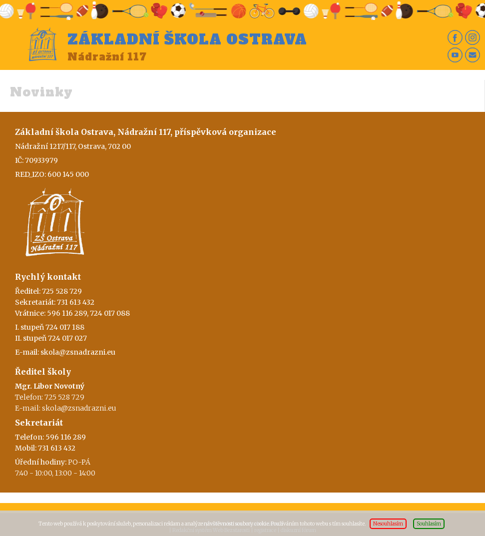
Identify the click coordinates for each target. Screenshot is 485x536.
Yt (455, 54)
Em (472, 54)
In (472, 37)
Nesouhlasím (388, 524)
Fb (455, 37)
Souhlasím (429, 524)
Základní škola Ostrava (187, 39)
